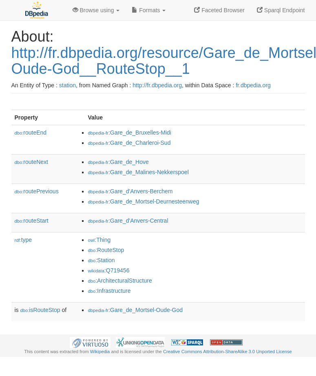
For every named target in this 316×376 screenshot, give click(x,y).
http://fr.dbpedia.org (157, 85)
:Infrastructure (109, 291)
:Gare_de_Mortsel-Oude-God (135, 310)
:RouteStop (106, 250)
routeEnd (31, 132)
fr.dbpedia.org (253, 85)
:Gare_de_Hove (118, 162)
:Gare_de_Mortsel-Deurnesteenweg (143, 201)
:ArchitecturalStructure (120, 280)
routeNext (31, 162)
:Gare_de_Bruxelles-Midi (129, 132)
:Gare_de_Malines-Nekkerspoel (138, 172)
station (67, 85)
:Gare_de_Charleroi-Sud (129, 142)
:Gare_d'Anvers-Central (128, 220)
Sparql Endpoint (281, 10)
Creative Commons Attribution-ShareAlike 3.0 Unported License (227, 351)
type (23, 240)
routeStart (32, 220)
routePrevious (37, 191)
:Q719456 (109, 270)
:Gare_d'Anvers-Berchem (130, 191)
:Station (101, 260)
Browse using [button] (96, 10)
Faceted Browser (219, 10)
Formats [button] (149, 10)
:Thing (99, 240)
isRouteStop (40, 310)
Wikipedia (100, 351)
